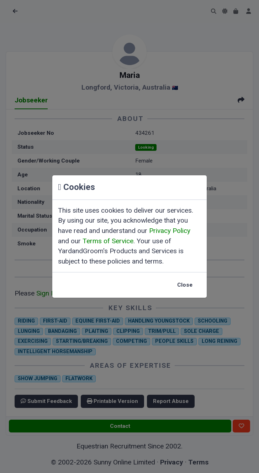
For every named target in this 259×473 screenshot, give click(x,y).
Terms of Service (108, 241)
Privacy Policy (169, 231)
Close (184, 285)
